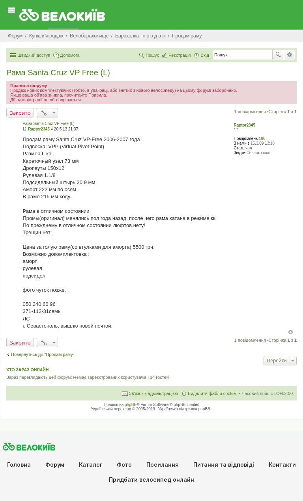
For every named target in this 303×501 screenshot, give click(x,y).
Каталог (90, 464)
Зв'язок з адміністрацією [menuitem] (153, 393)
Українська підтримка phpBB (184, 409)
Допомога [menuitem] (69, 55)
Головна (19, 464)
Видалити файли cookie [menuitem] (212, 393)
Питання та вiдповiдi (223, 464)
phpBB (131, 404)
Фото (124, 464)
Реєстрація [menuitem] (179, 55)
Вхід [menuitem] (204, 55)
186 (262, 138)
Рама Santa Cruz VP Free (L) (58, 72)
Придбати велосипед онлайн (151, 479)
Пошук (278, 55)
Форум (54, 464)
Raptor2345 (244, 125)
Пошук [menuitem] (152, 55)
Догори (290, 332)
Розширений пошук (289, 55)
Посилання (162, 464)
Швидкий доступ (33, 55)
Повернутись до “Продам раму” (42, 354)
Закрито (20, 112)
